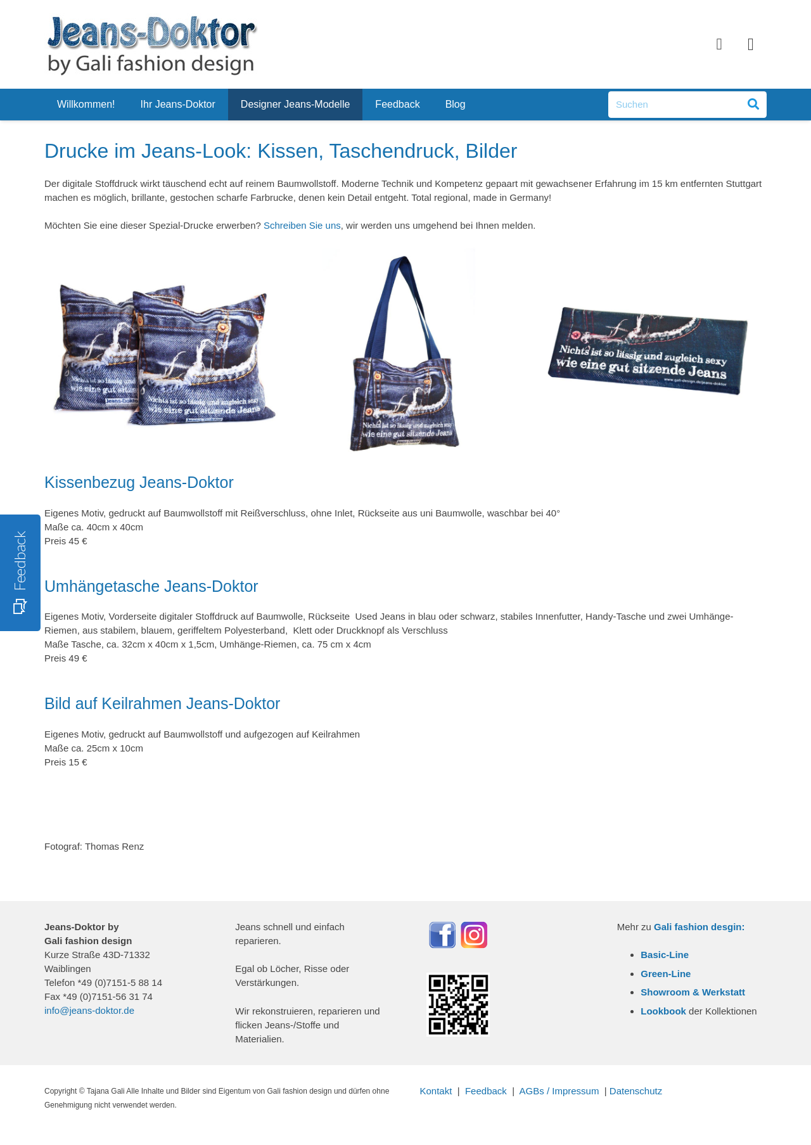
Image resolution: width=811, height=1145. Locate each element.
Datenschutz (636, 1090)
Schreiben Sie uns (302, 225)
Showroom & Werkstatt (693, 992)
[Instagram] (751, 44)
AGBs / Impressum (559, 1090)
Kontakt (436, 1090)
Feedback (486, 1090)
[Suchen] (687, 104)
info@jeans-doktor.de (89, 1010)
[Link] (151, 44)
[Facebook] (719, 44)
